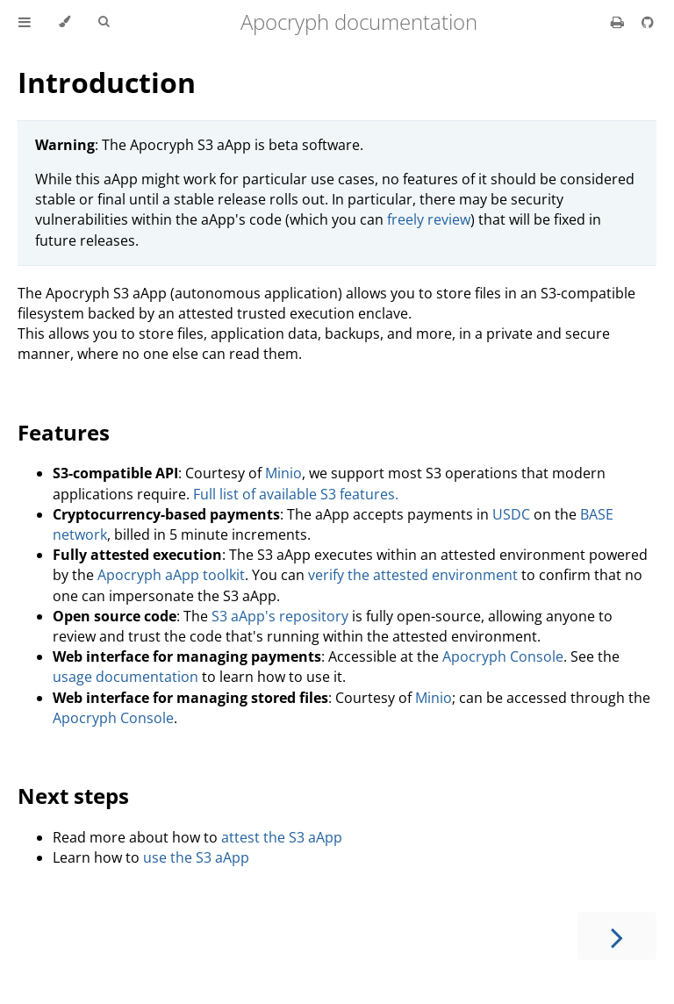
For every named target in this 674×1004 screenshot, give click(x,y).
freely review (428, 219)
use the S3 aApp (196, 857)
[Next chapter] (616, 936)
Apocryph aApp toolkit (171, 574)
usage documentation (125, 676)
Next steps (73, 795)
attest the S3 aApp (281, 837)
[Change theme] (64, 22)
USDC (511, 514)
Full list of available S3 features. (295, 494)
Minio (283, 473)
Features (64, 432)
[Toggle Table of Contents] (24, 22)
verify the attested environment (413, 574)
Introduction (107, 82)
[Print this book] (619, 22)
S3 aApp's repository (280, 616)
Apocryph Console (502, 656)
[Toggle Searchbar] (103, 22)
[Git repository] (648, 22)
